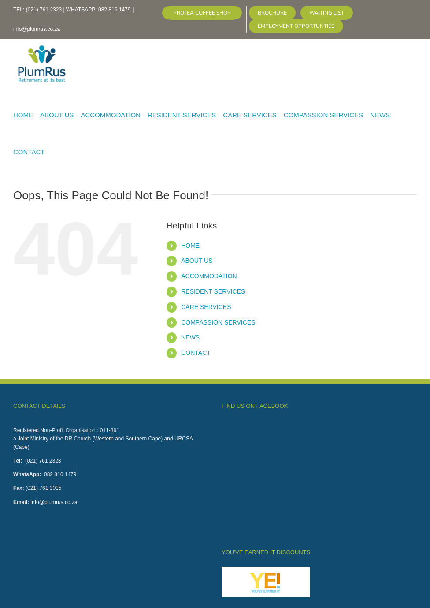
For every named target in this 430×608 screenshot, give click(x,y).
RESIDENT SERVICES (213, 291)
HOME (190, 245)
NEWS (190, 337)
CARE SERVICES (206, 306)
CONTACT (196, 352)
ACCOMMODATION (209, 276)
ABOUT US (196, 260)
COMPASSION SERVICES (218, 322)
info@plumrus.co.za (36, 29)
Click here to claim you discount (262, 501)
